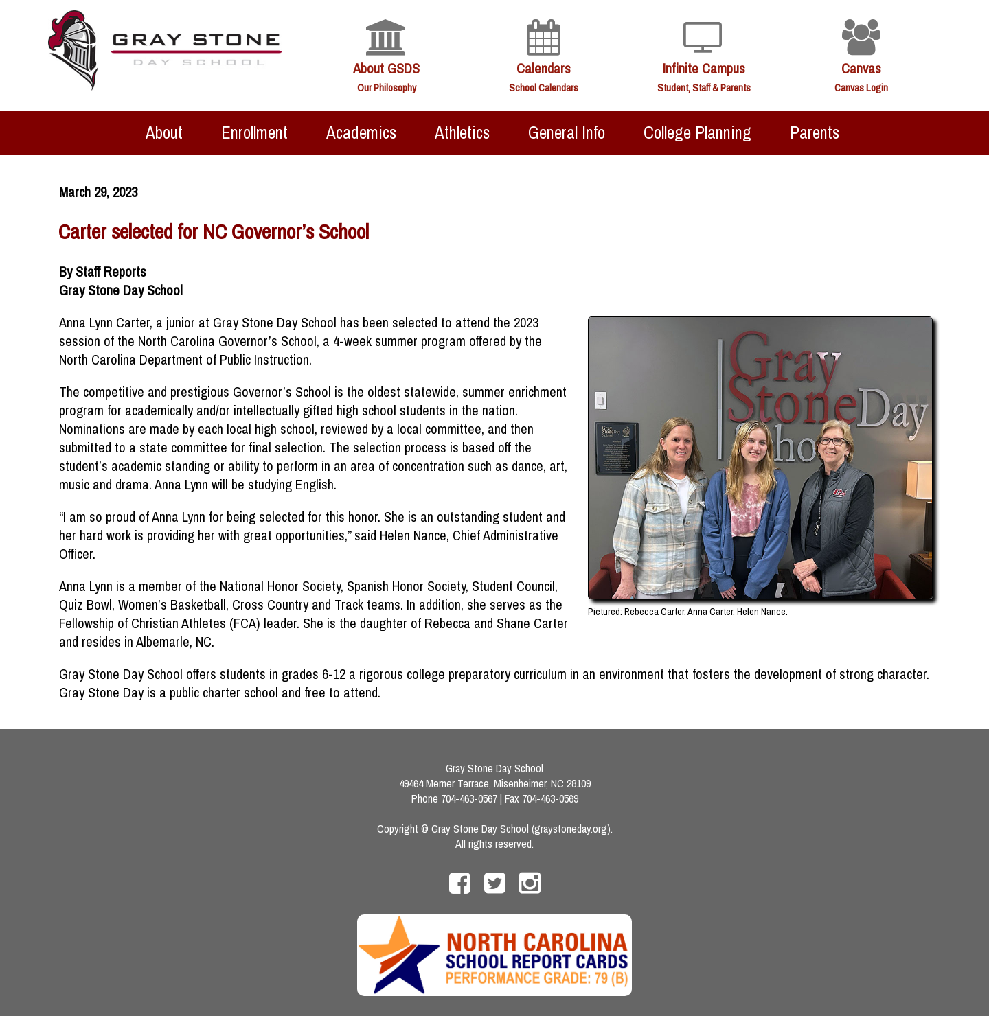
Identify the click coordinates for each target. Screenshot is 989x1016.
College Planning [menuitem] (697, 132)
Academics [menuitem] (361, 132)
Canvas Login (861, 87)
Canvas (861, 68)
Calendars (543, 68)
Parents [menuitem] (814, 132)
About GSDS (386, 68)
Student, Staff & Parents (704, 87)
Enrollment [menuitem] (254, 132)
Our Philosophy (386, 87)
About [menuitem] (164, 132)
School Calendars (543, 87)
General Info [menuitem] (566, 132)
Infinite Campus (704, 68)
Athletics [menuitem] (462, 132)
